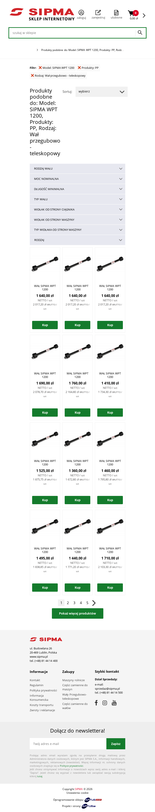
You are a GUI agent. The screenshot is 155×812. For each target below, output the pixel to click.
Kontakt (35, 680)
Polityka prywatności (43, 690)
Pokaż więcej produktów (77, 613)
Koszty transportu (41, 705)
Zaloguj (81, 15)
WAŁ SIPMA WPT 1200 (45, 287)
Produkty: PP (88, 68)
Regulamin (36, 685)
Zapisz (115, 744)
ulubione (116, 17)
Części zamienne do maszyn (75, 687)
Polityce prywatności (71, 765)
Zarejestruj (98, 14)
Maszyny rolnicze (73, 680)
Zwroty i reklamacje (42, 710)
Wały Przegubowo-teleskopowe (74, 696)
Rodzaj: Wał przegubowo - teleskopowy (58, 75)
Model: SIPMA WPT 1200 (56, 68)
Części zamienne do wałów (75, 706)
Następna (94, 603)
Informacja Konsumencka (39, 698)
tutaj (39, 776)
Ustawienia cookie (77, 793)
